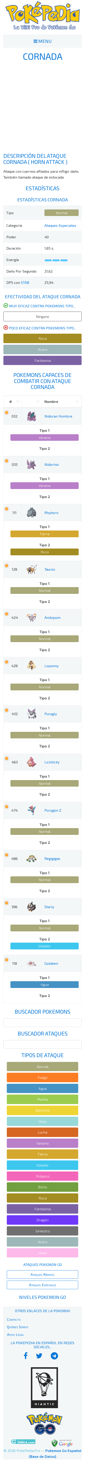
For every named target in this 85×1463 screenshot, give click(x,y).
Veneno (45, 437)
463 (15, 762)
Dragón (42, 1220)
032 (14, 416)
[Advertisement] (42, 107)
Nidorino (51, 464)
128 (14, 569)
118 (14, 963)
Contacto (14, 1319)
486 (14, 858)
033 (14, 464)
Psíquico (42, 1176)
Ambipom (52, 617)
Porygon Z (52, 810)
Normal (62, 213)
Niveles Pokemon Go (42, 1297)
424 (14, 617)
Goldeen (51, 963)
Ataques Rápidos (42, 1274)
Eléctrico (42, 1110)
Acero (42, 349)
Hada (42, 1253)
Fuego (43, 1077)
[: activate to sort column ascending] (32, 402)
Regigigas (52, 858)
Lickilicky (51, 762)
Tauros (49, 569)
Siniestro (42, 1231)
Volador (44, 946)
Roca (43, 338)
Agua (45, 984)
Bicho (42, 1187)
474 (14, 810)
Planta (42, 1099)
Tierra (44, 534)
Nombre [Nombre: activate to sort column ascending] (51, 401)
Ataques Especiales (60, 225)
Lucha (42, 1132)
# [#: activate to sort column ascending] (10, 401)
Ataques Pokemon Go (42, 1264)
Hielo (42, 1121)
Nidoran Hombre (58, 416)
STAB (25, 282)
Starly (49, 907)
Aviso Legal (15, 1334)
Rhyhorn (51, 512)
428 (14, 666)
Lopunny (51, 666)
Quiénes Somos (17, 1327)
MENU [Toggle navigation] (43, 41)
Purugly (50, 714)
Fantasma (42, 360)
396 (14, 907)
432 (15, 714)
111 (14, 512)
